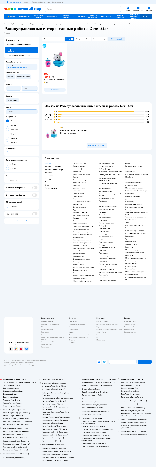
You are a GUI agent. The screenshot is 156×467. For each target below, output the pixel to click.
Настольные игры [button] (51, 182)
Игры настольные (131, 185)
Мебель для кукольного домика (135, 258)
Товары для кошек (130, 322)
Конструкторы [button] (50, 179)
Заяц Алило (76, 185)
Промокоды (45, 332)
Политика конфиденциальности (52, 335)
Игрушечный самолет (80, 245)
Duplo (101, 239)
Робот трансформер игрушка (82, 281)
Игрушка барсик (130, 266)
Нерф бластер (77, 204)
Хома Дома (76, 191)
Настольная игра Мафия (133, 228)
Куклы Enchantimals (79, 163)
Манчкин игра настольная (134, 188)
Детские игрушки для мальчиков (83, 275)
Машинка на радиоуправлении (83, 226)
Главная (7, 24)
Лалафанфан (103, 201)
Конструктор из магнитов (107, 248)
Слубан (127, 163)
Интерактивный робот (106, 163)
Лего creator (103, 267)
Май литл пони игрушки (81, 180)
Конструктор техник (106, 237)
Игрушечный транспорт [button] (53, 170)
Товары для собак (130, 327)
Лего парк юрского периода (108, 256)
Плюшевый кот (130, 269)
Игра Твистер (129, 202)
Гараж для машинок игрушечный (83, 248)
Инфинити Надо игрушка (81, 174)
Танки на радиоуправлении (82, 243)
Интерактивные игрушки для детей (110, 171)
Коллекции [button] (48, 176)
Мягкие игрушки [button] (50, 188)
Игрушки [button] (48, 173)
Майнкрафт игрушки (106, 169)
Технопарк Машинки (80, 182)
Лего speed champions (106, 269)
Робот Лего (103, 261)
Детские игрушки (19, 24)
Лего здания (103, 278)
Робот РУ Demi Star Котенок (74, 130)
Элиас (127, 222)
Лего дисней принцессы (133, 182)
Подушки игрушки (131, 274)
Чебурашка (102, 212)
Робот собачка (104, 186)
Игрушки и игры (12, 40)
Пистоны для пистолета (81, 215)
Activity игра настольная (133, 204)
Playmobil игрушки (79, 193)
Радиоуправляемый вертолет (82, 232)
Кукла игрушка (130, 239)
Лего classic (129, 180)
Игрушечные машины (106, 166)
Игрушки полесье (79, 166)
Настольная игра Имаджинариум (136, 191)
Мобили (75, 273)
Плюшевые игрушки (132, 261)
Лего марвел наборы (106, 242)
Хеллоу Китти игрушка (106, 215)
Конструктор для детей (106, 223)
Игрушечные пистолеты (81, 210)
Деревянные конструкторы (108, 258)
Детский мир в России (12, 365)
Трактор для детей (79, 254)
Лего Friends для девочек (107, 280)
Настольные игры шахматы (134, 207)
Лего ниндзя (103, 220)
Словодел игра (130, 210)
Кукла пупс (129, 247)
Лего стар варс (104, 231)
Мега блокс (129, 177)
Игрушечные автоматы (80, 213)
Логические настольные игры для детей (136, 213)
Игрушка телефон (105, 188)
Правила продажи (47, 329)
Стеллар (75, 177)
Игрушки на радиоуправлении (42, 24)
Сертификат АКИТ (47, 342)
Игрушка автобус (78, 256)
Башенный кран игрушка (81, 251)
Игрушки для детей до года (108, 183)
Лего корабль (103, 275)
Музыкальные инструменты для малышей (109, 175)
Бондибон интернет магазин (82, 202)
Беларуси (32, 365)
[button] (146, 16)
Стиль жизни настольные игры (135, 217)
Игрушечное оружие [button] (52, 166)
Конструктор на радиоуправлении (137, 174)
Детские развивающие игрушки (83, 267)
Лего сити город (104, 228)
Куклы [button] (47, 185)
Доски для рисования (132, 196)
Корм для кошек (129, 324)
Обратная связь (46, 344)
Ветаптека (127, 335)
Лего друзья (103, 245)
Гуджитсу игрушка (79, 188)
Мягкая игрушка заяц (132, 280)
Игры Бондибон (130, 220)
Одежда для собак (130, 332)
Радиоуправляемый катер (81, 262)
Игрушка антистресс (80, 278)
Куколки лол (129, 236)
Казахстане (24, 365)
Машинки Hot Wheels (80, 223)
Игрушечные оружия (80, 218)
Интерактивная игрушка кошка (135, 277)
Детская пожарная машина (81, 259)
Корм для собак (129, 329)
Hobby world (129, 193)
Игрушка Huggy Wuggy (106, 198)
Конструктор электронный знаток (110, 272)
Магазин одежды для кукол (134, 250)
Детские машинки (79, 221)
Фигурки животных (105, 191)
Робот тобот (77, 171)
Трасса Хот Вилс (78, 237)
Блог (98, 337)
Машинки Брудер (78, 196)
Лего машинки (130, 171)
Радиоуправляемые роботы (19, 55)
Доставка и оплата (47, 322)
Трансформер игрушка (106, 209)
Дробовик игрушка (79, 207)
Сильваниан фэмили (79, 169)
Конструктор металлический (108, 264)
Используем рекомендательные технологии (19, 363)
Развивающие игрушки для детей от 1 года (110, 195)
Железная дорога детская (81, 229)
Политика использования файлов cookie (52, 338)
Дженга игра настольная (133, 199)
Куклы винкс (129, 255)
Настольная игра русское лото (135, 233)
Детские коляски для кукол (134, 252)
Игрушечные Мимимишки (108, 207)
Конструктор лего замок (133, 166)
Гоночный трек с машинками (82, 234)
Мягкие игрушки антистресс (134, 272)
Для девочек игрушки (80, 270)
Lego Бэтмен (103, 204)
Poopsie (75, 199)
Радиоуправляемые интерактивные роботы (74, 24)
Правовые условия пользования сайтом (32, 360)
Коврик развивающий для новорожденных (107, 179)
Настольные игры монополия (135, 231)
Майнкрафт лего (104, 226)
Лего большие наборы (132, 169)
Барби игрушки (130, 242)
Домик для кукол (131, 244)
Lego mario (102, 250)
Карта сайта (45, 347)
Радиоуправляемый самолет (82, 240)
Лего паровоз (103, 253)
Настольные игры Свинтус (134, 225)
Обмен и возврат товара (49, 327)
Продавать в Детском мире (50, 324)
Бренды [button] (47, 163)
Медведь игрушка (131, 263)
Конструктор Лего (105, 217)
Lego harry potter (104, 234)
